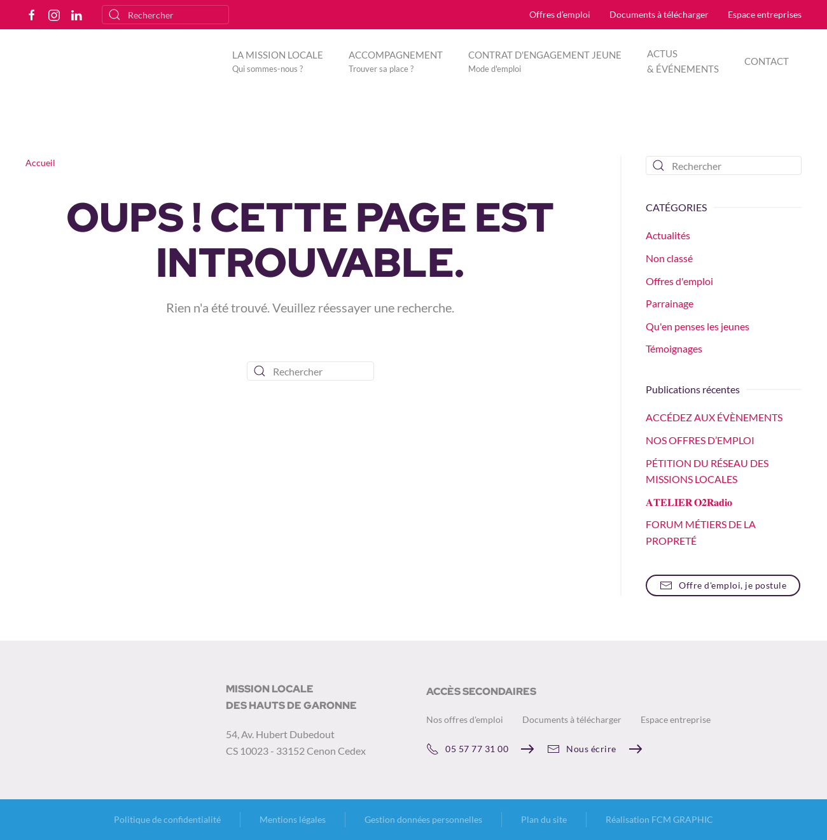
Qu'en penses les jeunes (697, 326)
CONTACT (766, 61)
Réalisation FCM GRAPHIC (659, 819)
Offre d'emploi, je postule (723, 585)
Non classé (669, 258)
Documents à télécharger (659, 14)
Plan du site (544, 819)
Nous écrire (581, 749)
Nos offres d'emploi (464, 719)
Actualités (668, 235)
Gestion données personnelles (423, 819)
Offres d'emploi (679, 281)
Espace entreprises (765, 14)
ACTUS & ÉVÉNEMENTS (683, 61)
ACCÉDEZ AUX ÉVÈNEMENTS (714, 417)
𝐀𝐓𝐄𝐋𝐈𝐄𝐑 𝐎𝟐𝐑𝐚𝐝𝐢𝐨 (689, 502)
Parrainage (669, 303)
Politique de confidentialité (167, 819)
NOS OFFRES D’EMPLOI (700, 440)
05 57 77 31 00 (467, 749)
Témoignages (674, 348)
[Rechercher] (165, 14)
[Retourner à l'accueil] (116, 70)
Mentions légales (293, 819)
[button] (277, 61)
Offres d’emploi (559, 14)
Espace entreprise (676, 719)
